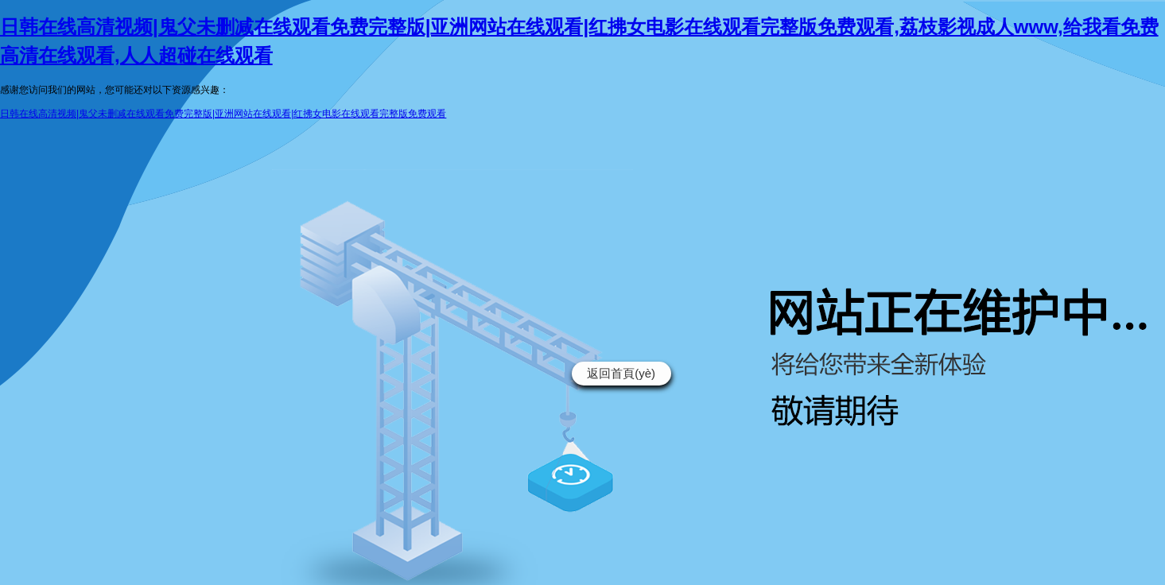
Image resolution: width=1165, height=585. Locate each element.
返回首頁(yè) (621, 373)
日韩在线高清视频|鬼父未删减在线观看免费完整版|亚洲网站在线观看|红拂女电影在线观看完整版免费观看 (223, 113)
